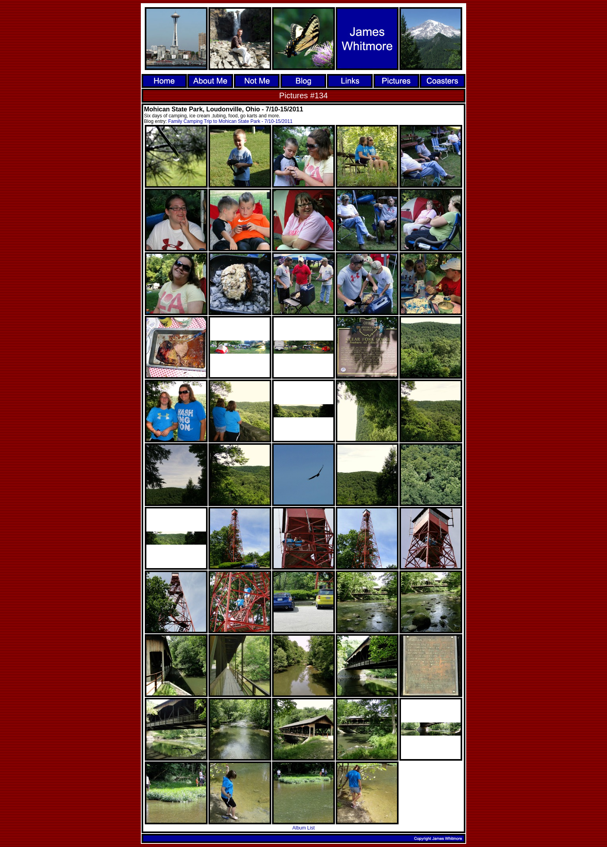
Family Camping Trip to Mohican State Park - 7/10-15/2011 (230, 121)
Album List (303, 828)
